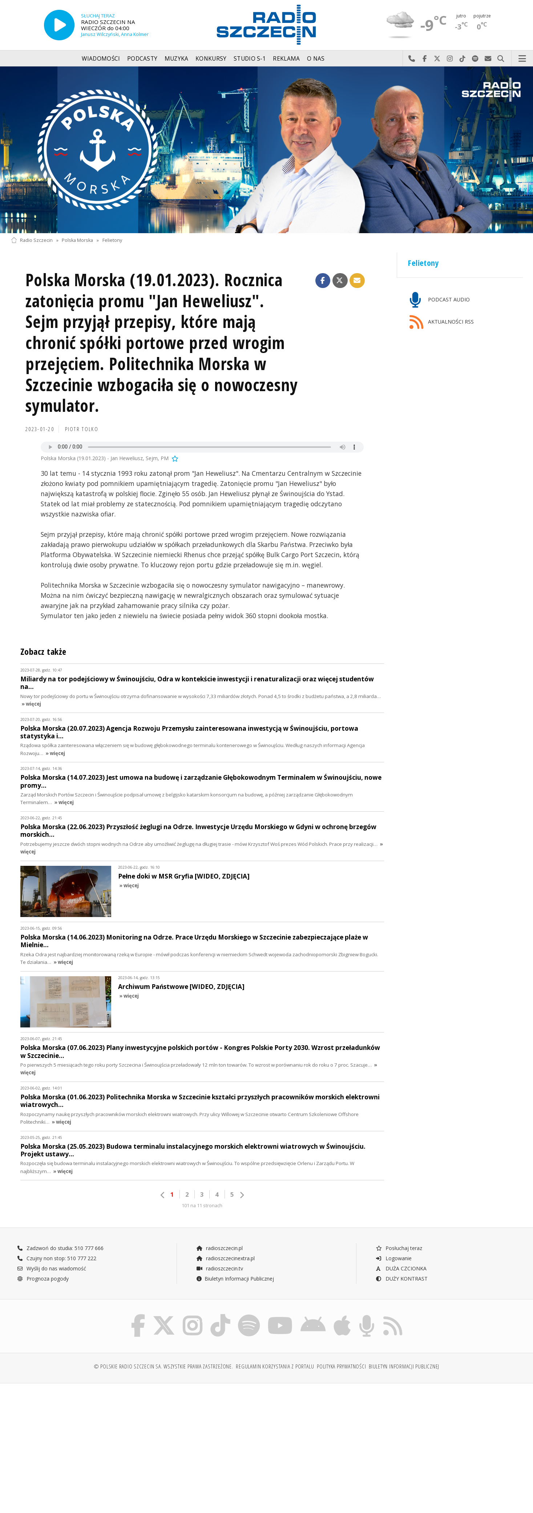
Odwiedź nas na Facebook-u (424, 58)
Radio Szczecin (31, 240)
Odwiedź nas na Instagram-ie (450, 58)
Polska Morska (77, 240)
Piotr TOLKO (81, 429)
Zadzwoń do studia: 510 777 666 (60, 1248)
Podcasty (142, 58)
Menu (522, 58)
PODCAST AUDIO (439, 300)
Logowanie (393, 1258)
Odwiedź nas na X (437, 58)
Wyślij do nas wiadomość (488, 58)
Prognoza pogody (43, 1278)
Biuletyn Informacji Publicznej (235, 1278)
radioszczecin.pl (219, 1248)
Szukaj (500, 58)
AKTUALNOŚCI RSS (441, 322)
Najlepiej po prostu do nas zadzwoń (411, 58)
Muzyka (177, 58)
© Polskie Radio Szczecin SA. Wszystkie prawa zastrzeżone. (163, 1367)
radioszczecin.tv (219, 1268)
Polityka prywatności (341, 1367)
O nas (316, 58)
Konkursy (210, 58)
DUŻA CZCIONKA (401, 1268)
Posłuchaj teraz (398, 1248)
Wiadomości (101, 58)
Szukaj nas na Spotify (475, 58)
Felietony (112, 240)
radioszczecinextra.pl (225, 1258)
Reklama (286, 58)
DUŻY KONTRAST (401, 1278)
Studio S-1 (250, 58)
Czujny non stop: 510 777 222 (57, 1258)
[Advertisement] (73, 1444)
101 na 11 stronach (202, 1205)
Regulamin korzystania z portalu (275, 1367)
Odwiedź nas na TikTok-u (462, 58)
